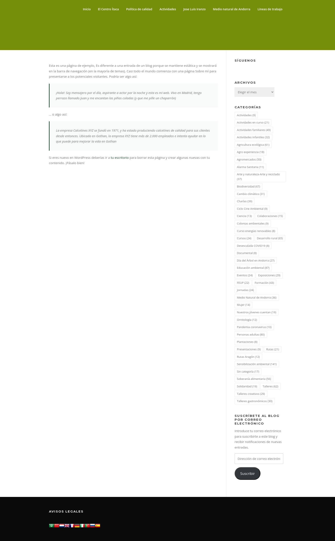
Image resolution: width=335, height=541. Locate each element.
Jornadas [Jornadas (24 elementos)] (245, 290)
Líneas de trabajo (270, 9)
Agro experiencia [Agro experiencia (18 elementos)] (250, 152)
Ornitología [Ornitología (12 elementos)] (247, 320)
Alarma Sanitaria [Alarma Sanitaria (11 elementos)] (250, 167)
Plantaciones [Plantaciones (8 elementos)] (247, 342)
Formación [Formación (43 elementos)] (264, 283)
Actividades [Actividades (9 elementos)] (246, 115)
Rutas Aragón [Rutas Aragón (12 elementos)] (248, 357)
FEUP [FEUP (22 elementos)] (243, 283)
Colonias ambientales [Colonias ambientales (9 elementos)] (253, 223)
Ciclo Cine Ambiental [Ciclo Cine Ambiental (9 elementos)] (252, 209)
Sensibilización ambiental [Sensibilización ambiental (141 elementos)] (257, 364)
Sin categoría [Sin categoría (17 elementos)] (248, 371)
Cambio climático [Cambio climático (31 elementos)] (251, 194)
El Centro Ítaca (108, 9)
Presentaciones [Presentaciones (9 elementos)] (249, 349)
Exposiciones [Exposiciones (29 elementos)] (269, 275)
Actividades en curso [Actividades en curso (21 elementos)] (253, 122)
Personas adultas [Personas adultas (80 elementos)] (251, 334)
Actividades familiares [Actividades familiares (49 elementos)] (254, 130)
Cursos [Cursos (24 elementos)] (244, 238)
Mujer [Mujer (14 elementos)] (243, 305)
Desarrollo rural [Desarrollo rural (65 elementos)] (270, 238)
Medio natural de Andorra (231, 9)
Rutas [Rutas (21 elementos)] (272, 349)
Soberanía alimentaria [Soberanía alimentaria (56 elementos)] (254, 379)
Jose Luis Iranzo (194, 9)
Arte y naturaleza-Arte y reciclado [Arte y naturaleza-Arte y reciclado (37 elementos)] (258, 176)
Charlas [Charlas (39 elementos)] (244, 201)
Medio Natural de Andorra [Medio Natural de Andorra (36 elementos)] (256, 297)
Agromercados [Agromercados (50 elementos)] (249, 159)
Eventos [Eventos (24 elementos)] (245, 275)
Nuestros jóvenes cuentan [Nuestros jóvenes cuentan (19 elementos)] (256, 312)
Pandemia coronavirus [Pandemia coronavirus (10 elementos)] (254, 327)
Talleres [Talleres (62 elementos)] (270, 386)
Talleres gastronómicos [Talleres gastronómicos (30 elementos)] (254, 401)
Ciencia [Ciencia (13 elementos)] (244, 216)
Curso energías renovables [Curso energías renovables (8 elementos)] (256, 231)
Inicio (87, 9)
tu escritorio (120, 157)
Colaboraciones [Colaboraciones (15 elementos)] (270, 216)
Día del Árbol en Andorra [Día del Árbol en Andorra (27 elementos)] (256, 260)
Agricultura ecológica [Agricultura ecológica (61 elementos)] (253, 145)
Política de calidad (139, 9)
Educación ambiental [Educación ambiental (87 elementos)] (253, 268)
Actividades (167, 9)
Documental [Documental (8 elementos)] (247, 253)
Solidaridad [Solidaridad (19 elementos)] (247, 386)
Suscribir (247, 473)
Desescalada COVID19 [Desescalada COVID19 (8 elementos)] (253, 246)
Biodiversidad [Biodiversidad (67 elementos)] (248, 186)
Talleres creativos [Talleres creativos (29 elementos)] (251, 394)
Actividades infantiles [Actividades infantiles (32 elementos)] (253, 137)
